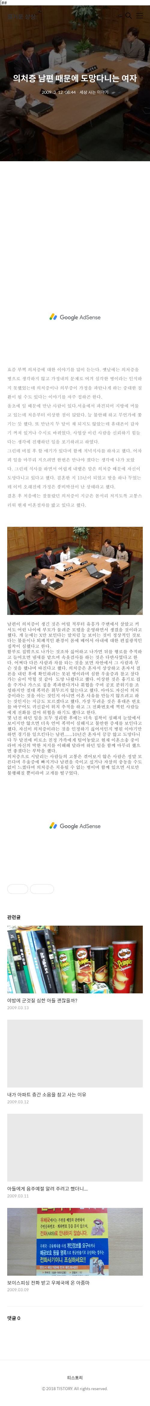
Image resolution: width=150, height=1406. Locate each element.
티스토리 (75, 1377)
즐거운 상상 (21, 16)
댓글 (13, 1318)
